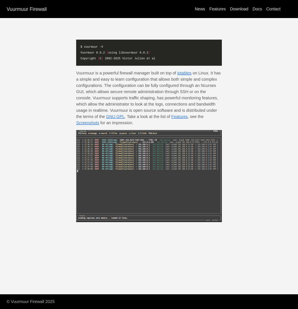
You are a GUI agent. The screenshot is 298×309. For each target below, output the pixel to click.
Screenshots (87, 122)
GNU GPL (115, 116)
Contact (273, 9)
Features (217, 9)
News (200, 9)
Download (239, 9)
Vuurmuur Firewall (27, 9)
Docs (257, 9)
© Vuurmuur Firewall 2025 (31, 301)
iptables (184, 73)
